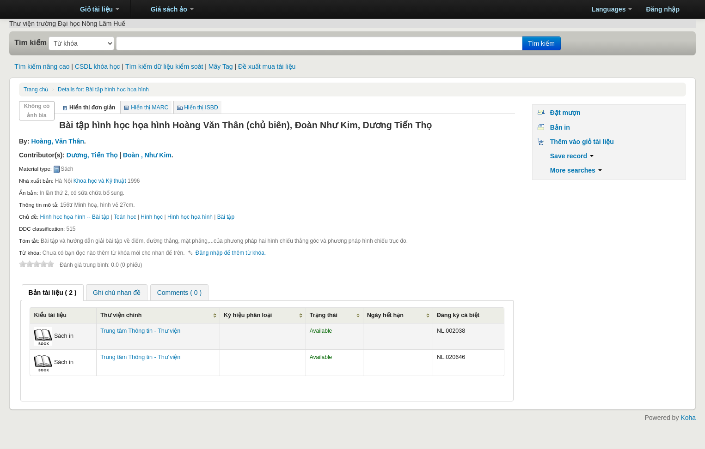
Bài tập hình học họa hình (103, 89)
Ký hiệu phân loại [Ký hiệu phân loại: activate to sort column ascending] (248, 315)
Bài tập (225, 217)
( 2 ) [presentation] (53, 292)
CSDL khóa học (97, 66)
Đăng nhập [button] (663, 9)
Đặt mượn (565, 112)
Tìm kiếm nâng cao (41, 66)
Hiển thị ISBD (201, 107)
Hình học (152, 217)
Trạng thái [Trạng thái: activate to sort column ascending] (323, 315)
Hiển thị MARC (149, 107)
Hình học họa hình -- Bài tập (75, 217)
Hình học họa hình (190, 217)
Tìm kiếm (30, 42)
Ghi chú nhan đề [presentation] (117, 292)
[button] (95, 9)
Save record (572, 156)
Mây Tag (220, 66)
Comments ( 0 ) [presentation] (179, 292)
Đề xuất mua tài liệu (266, 66)
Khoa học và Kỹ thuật (100, 181)
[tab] (53, 292)
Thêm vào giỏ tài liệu (582, 141)
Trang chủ (36, 89)
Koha (688, 417)
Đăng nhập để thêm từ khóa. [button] (231, 253)
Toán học (125, 217)
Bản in (560, 127)
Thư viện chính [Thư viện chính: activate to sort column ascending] (120, 315)
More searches (576, 170)
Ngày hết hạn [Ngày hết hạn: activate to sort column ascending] (385, 315)
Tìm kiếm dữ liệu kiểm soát (164, 66)
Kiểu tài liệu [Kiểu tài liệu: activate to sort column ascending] (50, 315)
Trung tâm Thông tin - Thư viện (41, 9)
